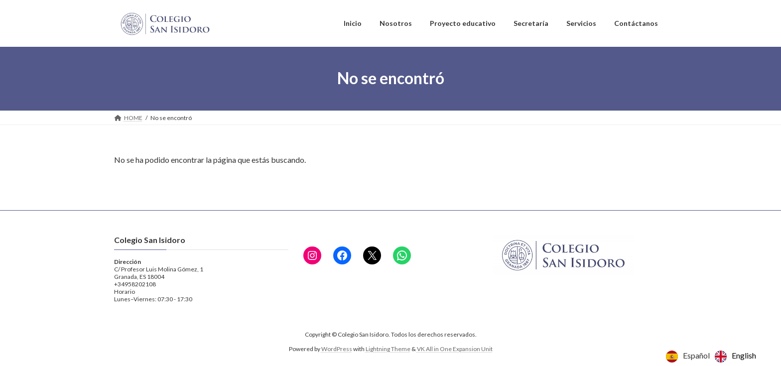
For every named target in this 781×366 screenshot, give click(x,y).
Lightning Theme (388, 349)
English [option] (744, 355)
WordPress (336, 349)
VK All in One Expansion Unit (455, 349)
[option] (735, 357)
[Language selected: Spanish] (713, 357)
